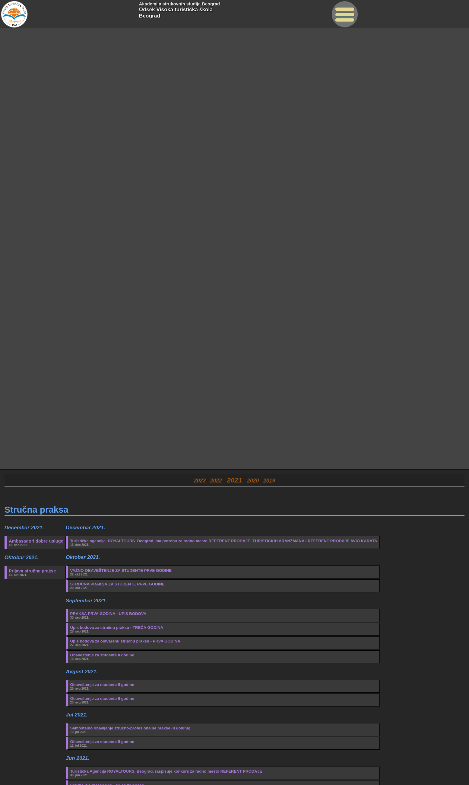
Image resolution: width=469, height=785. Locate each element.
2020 (253, 481)
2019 (269, 481)
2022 (216, 481)
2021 (234, 480)
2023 (200, 481)
